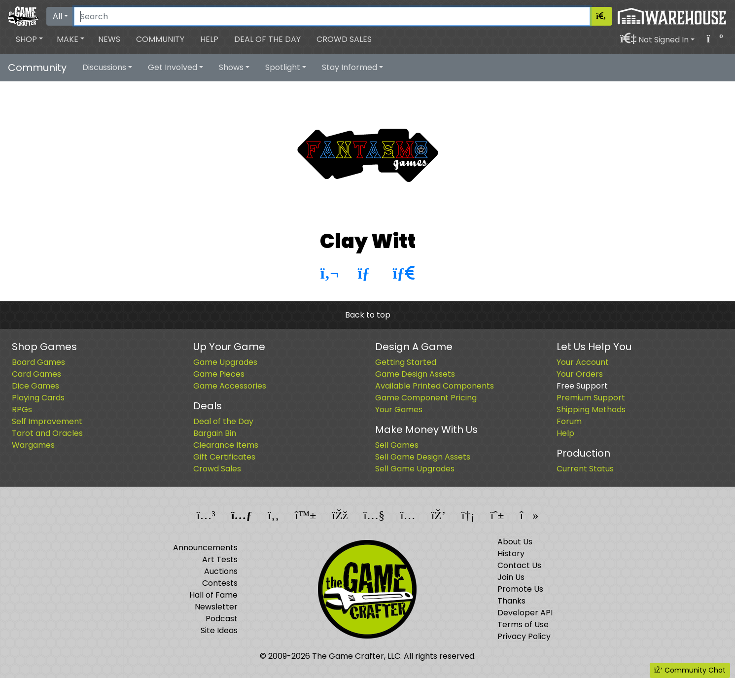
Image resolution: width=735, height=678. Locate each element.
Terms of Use (523, 624)
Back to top (367, 315)
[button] (29, 39)
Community (160, 39)
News (109, 39)
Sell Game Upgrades (415, 468)
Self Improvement (47, 421)
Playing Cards (38, 397)
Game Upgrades (225, 362)
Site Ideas (219, 630)
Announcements (205, 547)
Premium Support (591, 397)
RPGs (22, 409)
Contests (220, 583)
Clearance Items (225, 445)
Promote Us (520, 589)
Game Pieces (219, 374)
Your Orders (580, 374)
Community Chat (690, 670)
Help (209, 39)
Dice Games (35, 386)
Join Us (511, 577)
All (57, 16)
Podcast (222, 618)
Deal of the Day (267, 39)
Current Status (585, 468)
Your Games (398, 409)
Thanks (511, 601)
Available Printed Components (434, 386)
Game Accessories (229, 386)
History (511, 553)
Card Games (36, 374)
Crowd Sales (344, 39)
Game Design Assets (415, 374)
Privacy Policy (524, 636)
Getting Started (405, 362)
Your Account (583, 362)
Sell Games (397, 445)
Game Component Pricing (426, 397)
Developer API (525, 612)
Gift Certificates (224, 457)
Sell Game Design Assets (422, 457)
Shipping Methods (591, 409)
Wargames (33, 445)
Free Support (582, 386)
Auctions (221, 571)
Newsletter (216, 606)
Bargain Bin (214, 433)
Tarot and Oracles (47, 433)
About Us (514, 541)
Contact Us (519, 565)
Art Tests (220, 559)
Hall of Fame (213, 595)
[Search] (332, 16)
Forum (569, 421)
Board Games (38, 362)
